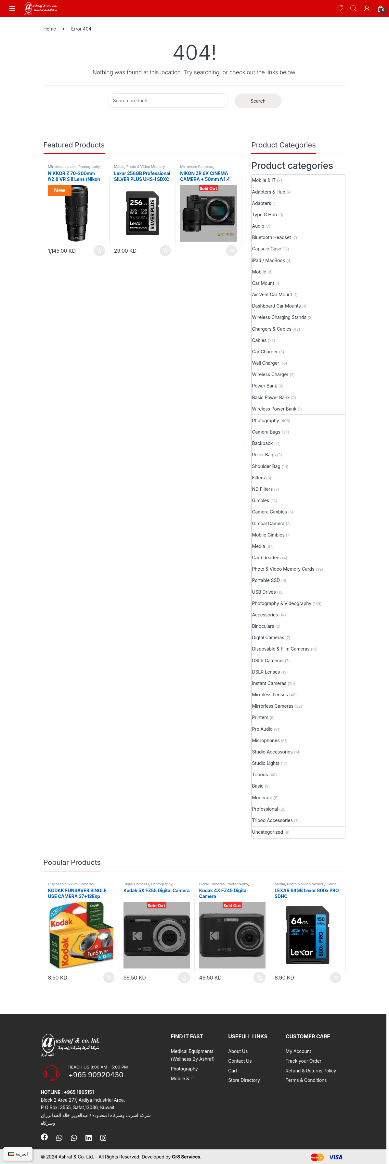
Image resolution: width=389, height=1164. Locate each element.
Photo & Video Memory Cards (139, 168)
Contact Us (240, 1061)
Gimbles (260, 500)
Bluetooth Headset (271, 237)
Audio (258, 226)
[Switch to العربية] (18, 1154)
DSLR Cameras (267, 660)
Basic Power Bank (271, 397)
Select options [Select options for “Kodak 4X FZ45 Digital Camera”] (259, 977)
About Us (238, 1051)
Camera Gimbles (269, 511)
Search (353, 8)
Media (119, 166)
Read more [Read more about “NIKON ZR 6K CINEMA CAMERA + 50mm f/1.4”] (231, 250)
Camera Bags (266, 432)
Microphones (265, 740)
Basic (257, 786)
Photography (89, 166)
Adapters (261, 203)
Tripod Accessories (272, 820)
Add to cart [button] (99, 250)
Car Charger (265, 351)
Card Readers (266, 557)
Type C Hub (264, 214)
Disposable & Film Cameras (280, 649)
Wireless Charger (270, 374)
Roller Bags (264, 454)
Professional (265, 809)
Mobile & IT (264, 180)
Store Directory (244, 1080)
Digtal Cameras (268, 637)
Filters (258, 477)
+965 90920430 (95, 1074)
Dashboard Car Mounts (276, 306)
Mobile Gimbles (268, 535)
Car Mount (263, 283)
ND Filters (262, 489)
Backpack (262, 443)
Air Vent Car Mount (272, 294)
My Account (298, 1051)
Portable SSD (266, 580)
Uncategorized (267, 832)
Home (50, 29)
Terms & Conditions (306, 1080)
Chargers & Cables (271, 329)
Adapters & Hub (268, 192)
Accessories (265, 614)
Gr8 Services (186, 1156)
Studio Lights (265, 763)
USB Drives (264, 592)
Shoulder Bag (266, 466)
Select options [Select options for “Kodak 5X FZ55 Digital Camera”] (184, 977)
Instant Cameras (269, 683)
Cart (232, 1070)
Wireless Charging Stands (279, 317)
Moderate (262, 797)
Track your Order (303, 1061)
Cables (259, 340)
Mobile (259, 271)
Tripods (260, 774)
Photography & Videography (281, 603)
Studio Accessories (272, 751)
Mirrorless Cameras (196, 166)
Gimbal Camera (268, 523)
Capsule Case (266, 248)
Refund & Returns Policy (311, 1070)
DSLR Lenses (266, 672)
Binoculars (263, 626)
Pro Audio (262, 729)
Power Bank (264, 385)
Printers (260, 717)
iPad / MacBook (268, 260)
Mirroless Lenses (62, 166)
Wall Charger (265, 363)
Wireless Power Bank (274, 408)
